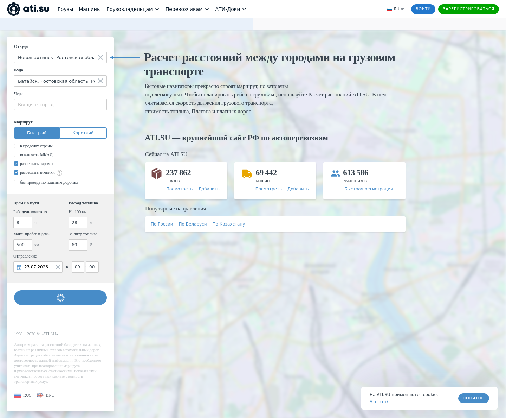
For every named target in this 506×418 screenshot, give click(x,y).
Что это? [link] (379, 401)
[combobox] (60, 57)
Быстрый (37, 133)
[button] (22, 395)
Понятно (474, 398)
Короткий (83, 133)
